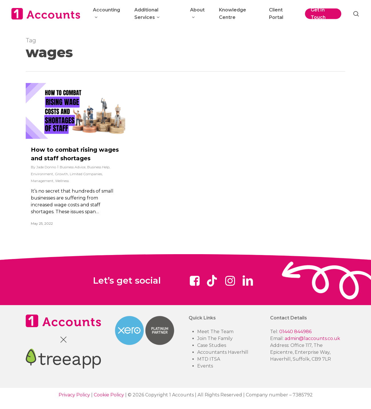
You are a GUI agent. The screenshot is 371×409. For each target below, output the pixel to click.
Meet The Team (215, 331)
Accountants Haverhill (222, 352)
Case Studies (211, 345)
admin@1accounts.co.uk (312, 338)
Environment (42, 174)
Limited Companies (86, 174)
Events (205, 366)
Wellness (62, 181)
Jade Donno (46, 167)
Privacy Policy (74, 395)
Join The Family (215, 338)
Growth (61, 174)
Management (42, 181)
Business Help (98, 167)
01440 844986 (295, 331)
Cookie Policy (109, 395)
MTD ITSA (208, 359)
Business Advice (72, 167)
